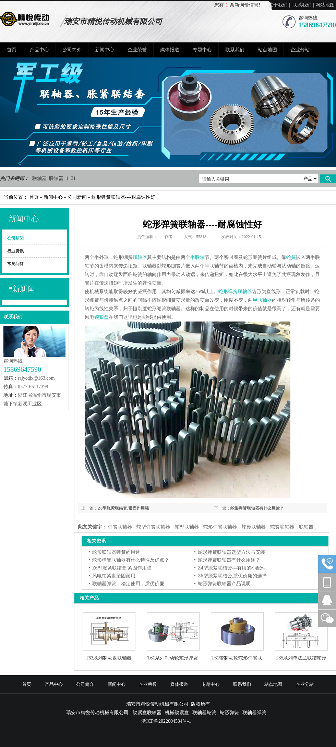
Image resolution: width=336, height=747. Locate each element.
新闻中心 (104, 49)
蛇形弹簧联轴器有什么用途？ (257, 508)
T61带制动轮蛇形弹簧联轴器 (237, 658)
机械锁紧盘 (177, 712)
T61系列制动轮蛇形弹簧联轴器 (173, 658)
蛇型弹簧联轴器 (153, 526)
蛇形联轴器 (254, 526)
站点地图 (267, 49)
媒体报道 (169, 49)
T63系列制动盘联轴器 (109, 658)
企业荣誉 (137, 49)
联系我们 (302, 5)
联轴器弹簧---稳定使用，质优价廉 (128, 583)
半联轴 (197, 257)
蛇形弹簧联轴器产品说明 (224, 583)
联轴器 (40, 178)
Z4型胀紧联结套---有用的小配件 (232, 568)
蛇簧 (291, 257)
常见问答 (15, 263)
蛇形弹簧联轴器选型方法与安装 (231, 552)
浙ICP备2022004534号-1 (166, 721)
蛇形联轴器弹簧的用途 (116, 552)
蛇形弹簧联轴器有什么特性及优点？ (130, 560)
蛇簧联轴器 (282, 526)
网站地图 (325, 5)
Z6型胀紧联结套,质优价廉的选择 (232, 575)
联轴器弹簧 (254, 712)
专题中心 (202, 49)
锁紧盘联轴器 (147, 712)
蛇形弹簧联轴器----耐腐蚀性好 (124, 197)
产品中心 (39, 49)
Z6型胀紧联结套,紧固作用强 (123, 508)
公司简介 (72, 49)
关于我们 (278, 5)
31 (73, 178)
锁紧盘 (101, 317)
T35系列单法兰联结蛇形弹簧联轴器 (301, 658)
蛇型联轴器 (187, 526)
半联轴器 (262, 300)
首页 (11, 49)
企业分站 (300, 49)
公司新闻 (77, 197)
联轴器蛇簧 (204, 712)
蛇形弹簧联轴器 (235, 291)
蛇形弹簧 (229, 712)
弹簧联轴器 (120, 526)
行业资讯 (15, 251)
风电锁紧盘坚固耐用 (113, 575)
